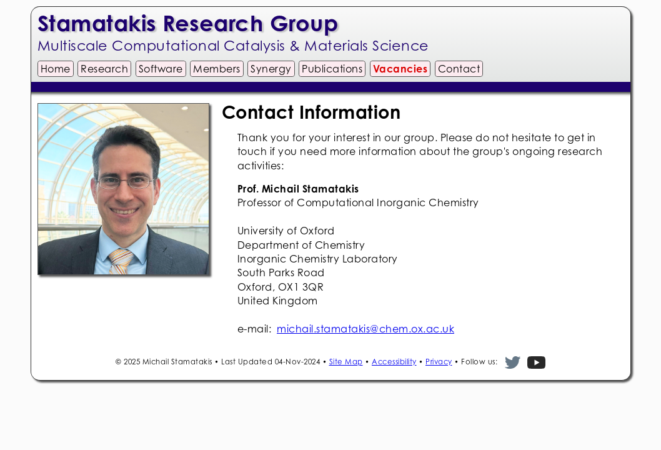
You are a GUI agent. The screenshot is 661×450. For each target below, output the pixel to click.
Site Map (346, 361)
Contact (459, 68)
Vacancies (400, 68)
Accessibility (394, 361)
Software (161, 68)
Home (56, 68)
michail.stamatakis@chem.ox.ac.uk (365, 328)
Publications (332, 68)
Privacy (438, 361)
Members (217, 68)
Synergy (271, 68)
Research (104, 68)
